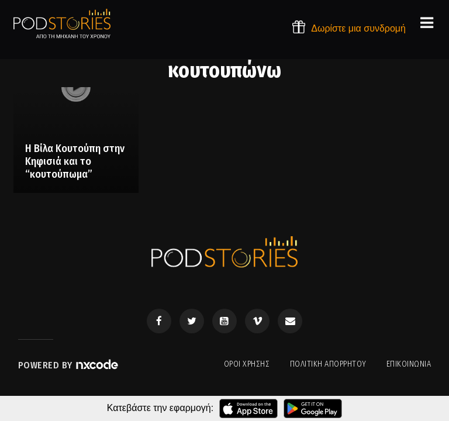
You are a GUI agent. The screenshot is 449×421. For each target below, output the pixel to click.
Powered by (69, 365)
